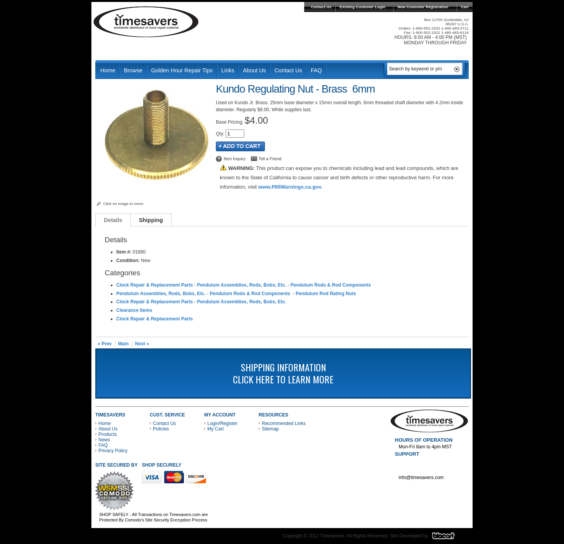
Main (123, 343)
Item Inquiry (234, 158)
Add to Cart (240, 146)
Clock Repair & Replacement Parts (154, 285)
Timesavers (146, 22)
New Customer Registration (423, 7)
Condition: (128, 260)
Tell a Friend (270, 158)
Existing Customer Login (362, 7)
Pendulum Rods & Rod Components (331, 285)
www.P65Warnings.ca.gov (289, 187)
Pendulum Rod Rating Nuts (326, 293)
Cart (465, 7)
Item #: (124, 252)
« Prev (105, 343)
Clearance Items (134, 310)
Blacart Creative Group (448, 538)
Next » (142, 343)
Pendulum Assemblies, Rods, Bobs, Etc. (241, 285)
